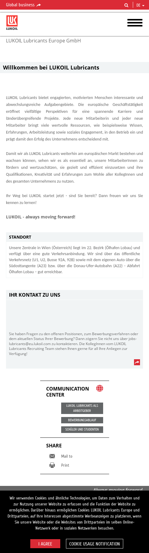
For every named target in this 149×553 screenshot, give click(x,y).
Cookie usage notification (94, 544)
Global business (24, 5)
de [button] (140, 5)
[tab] (74, 237)
